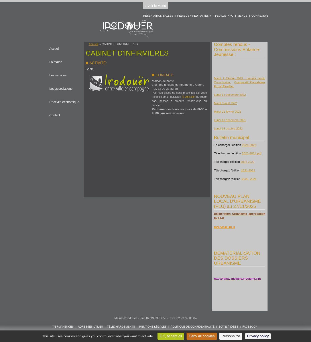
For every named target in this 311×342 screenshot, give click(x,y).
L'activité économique (64, 102)
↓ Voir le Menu (155, 6)
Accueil (93, 44)
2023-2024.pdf (251, 153)
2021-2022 (248, 170)
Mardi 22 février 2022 (227, 111)
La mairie (55, 62)
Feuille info (224, 15)
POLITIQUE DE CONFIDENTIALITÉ (193, 326)
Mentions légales (153, 326)
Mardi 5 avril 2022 (225, 103)
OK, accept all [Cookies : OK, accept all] (171, 336)
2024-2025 (249, 145)
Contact (54, 115)
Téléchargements (121, 326)
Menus (242, 15)
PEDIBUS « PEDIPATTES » (194, 15)
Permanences (63, 326)
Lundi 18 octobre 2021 (228, 128)
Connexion (259, 15)
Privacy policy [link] (258, 336)
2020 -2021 (248, 179)
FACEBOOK (249, 326)
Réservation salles (158, 15)
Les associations (61, 88)
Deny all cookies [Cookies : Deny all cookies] (202, 336)
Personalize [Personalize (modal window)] (231, 336)
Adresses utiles (90, 326)
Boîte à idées (228, 326)
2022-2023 (247, 161)
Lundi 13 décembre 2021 (230, 120)
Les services (58, 75)
